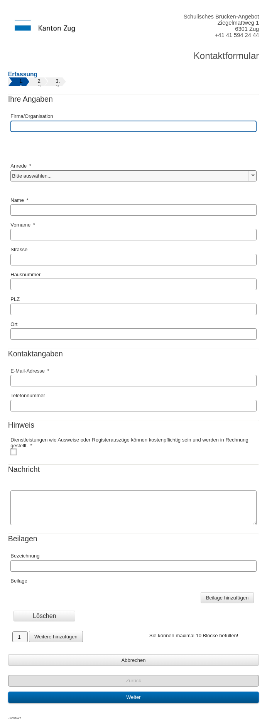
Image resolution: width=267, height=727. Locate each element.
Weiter (133, 697)
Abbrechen (134, 660)
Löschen (44, 616)
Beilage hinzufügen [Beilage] (227, 598)
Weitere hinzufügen (56, 637)
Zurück (133, 680)
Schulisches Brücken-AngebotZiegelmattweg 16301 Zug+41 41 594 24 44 (221, 25)
